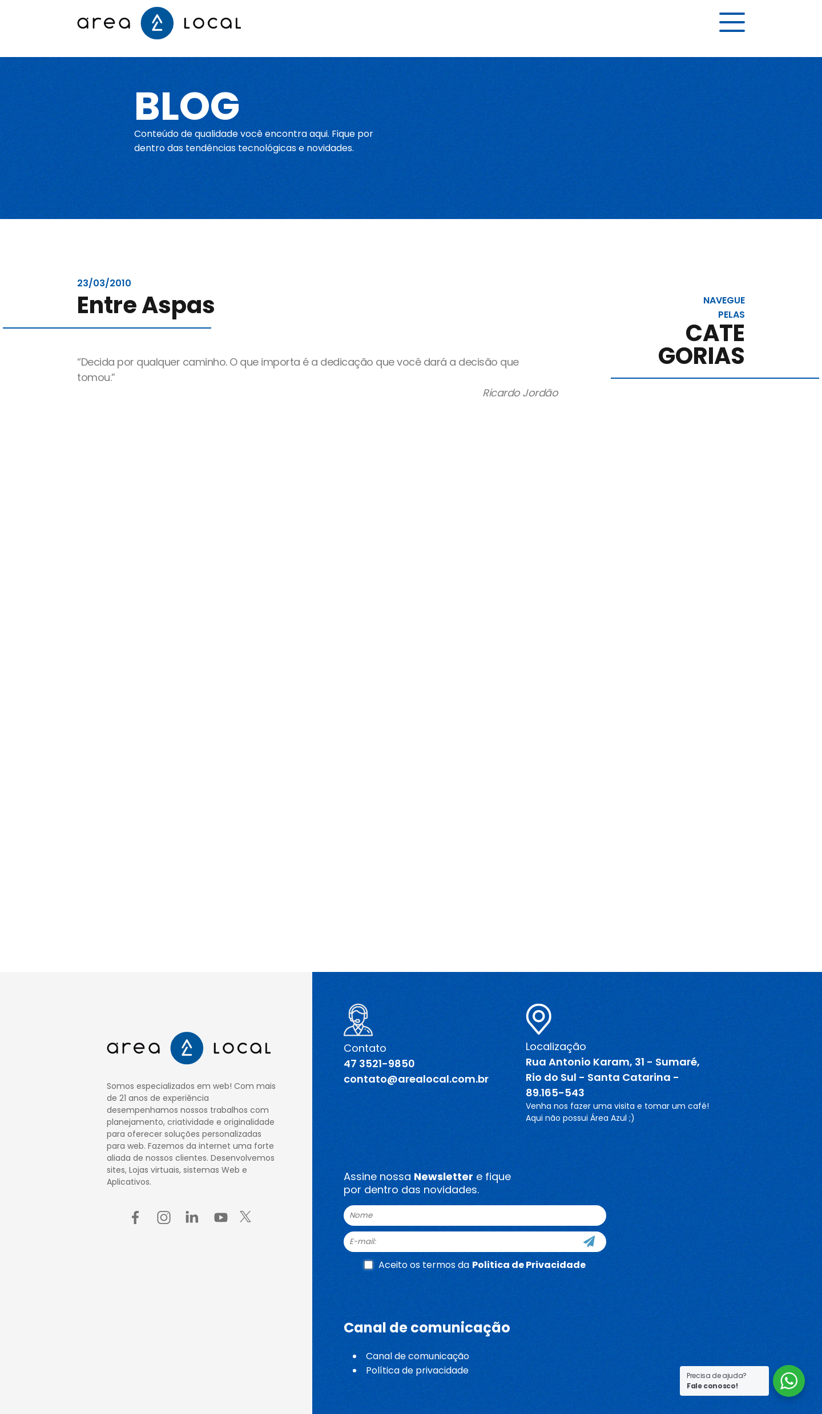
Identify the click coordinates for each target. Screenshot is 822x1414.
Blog (196, 104)
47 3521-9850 (379, 1063)
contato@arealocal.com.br (416, 1079)
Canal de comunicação (417, 1356)
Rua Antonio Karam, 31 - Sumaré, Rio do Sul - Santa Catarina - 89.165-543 (613, 1077)
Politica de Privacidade (529, 1264)
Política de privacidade (417, 1370)
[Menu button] (732, 27)
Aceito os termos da (475, 1265)
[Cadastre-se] (589, 1241)
